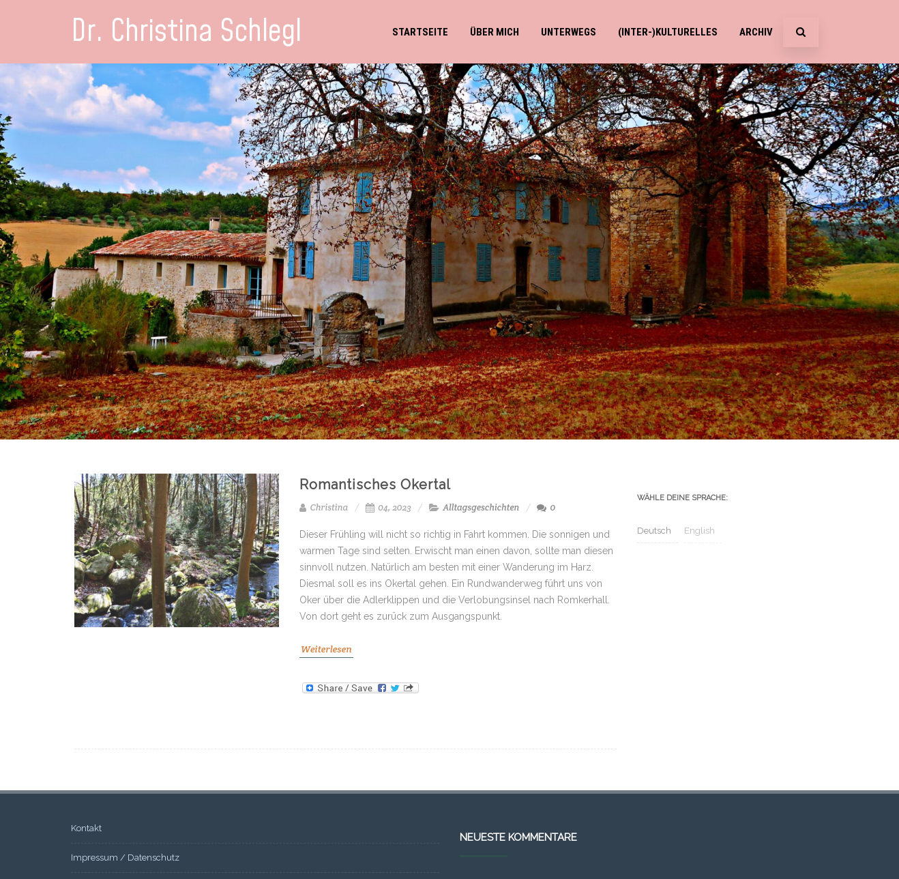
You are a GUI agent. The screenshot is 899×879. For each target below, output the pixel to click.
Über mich (494, 32)
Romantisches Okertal (375, 484)
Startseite (420, 32)
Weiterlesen (326, 649)
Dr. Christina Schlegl (186, 31)
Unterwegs (568, 32)
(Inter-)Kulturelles (668, 32)
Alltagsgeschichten (481, 507)
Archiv (756, 32)
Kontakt (86, 828)
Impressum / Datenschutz (125, 857)
